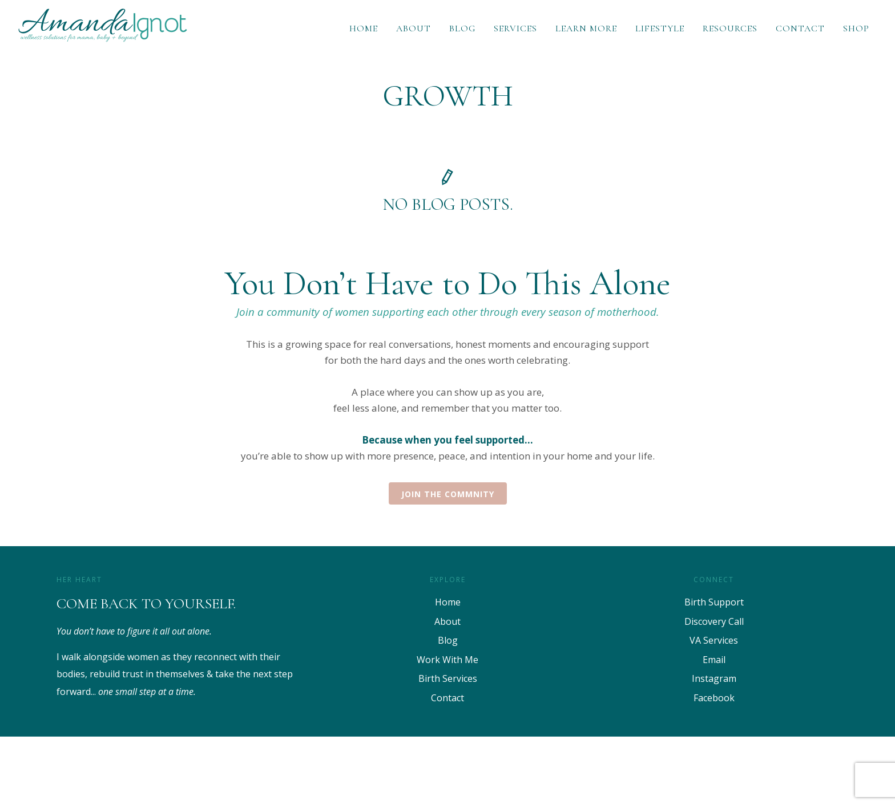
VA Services (714, 640)
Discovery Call (714, 621)
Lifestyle (659, 28)
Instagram (714, 678)
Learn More (586, 28)
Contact (800, 28)
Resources (730, 28)
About (413, 28)
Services (515, 28)
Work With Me (447, 659)
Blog (462, 28)
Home (363, 28)
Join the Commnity (447, 494)
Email (714, 659)
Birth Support (714, 602)
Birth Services (447, 678)
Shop (856, 28)
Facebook (714, 698)
